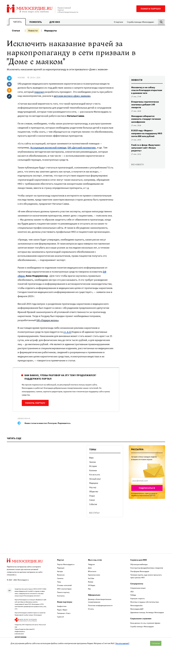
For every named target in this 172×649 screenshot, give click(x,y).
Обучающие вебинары (139, 564)
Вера (91, 457)
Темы (59, 581)
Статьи (16, 30)
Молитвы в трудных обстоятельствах (144, 601)
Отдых (92, 495)
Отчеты (91, 608)
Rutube (90, 581)
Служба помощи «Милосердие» (140, 22)
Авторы (60, 571)
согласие (152, 493)
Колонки (93, 470)
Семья (92, 500)
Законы (92, 462)
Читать (17, 21)
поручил (39, 91)
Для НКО (54, 21)
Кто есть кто (94, 474)
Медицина (93, 483)
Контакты (61, 595)
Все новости (137, 164)
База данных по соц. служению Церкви (145, 622)
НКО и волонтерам (64, 588)
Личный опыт (95, 479)
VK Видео (91, 585)
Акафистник (61, 606)
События (93, 504)
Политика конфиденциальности (100, 605)
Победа (133, 594)
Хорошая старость (137, 598)
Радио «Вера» (62, 609)
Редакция (60, 567)
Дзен (90, 567)
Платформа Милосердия (139, 571)
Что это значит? (122, 643)
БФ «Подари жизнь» (47, 320)
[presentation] (147, 481)
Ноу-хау (92, 487)
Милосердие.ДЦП (136, 608)
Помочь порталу (35, 402)
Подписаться (147, 488)
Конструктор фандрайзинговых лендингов (146, 567)
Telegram (91, 564)
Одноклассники (94, 574)
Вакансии (60, 574)
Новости (33, 30)
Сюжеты (60, 578)
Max (89, 588)
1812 (132, 591)
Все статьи (94, 512)
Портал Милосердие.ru (65, 564)
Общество (93, 491)
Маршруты (50, 30)
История (93, 466)
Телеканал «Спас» (64, 613)
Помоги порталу (151, 8)
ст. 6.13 (67, 331)
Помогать (35, 21)
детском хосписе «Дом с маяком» (72, 95)
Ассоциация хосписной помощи (48, 147)
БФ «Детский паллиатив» (82, 147)
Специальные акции (138, 587)
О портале (118, 22)
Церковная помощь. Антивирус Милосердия (147, 612)
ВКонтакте (92, 571)
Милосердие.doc (136, 605)
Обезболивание (24, 418)
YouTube (91, 578)
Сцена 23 (60, 616)
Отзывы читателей (64, 585)
